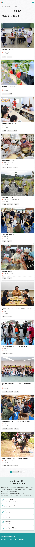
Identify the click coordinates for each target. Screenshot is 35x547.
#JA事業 (4, 56)
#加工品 (4, 167)
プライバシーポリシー (12, 539)
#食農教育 (9, 56)
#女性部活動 (9, 167)
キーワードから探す (8, 6)
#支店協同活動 (10, 204)
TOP (2, 6)
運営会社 (3, 539)
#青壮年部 (11, 391)
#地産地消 (9, 130)
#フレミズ (4, 93)
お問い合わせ (21, 539)
